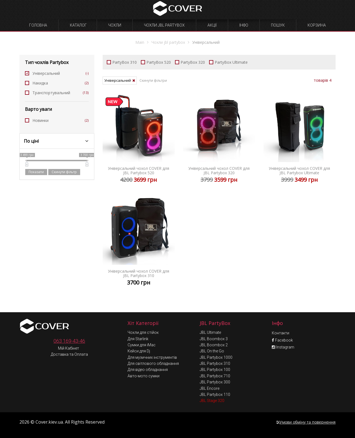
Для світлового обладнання (153, 363)
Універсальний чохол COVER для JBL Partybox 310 (139, 244)
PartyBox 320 (190, 62)
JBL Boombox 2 (214, 345)
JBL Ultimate (210, 332)
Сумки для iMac (142, 345)
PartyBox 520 (156, 62)
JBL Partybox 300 (215, 382)
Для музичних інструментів (152, 357)
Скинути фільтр (64, 172)
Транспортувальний (57, 92)
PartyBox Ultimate (228, 62)
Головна (38, 25)
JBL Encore (209, 388)
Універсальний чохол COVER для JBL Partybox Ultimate (299, 141)
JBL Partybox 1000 (216, 357)
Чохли (114, 25)
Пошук (278, 25)
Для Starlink (138, 339)
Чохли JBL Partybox (164, 25)
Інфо (243, 25)
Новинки (57, 120)
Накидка (57, 83)
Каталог (78, 25)
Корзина (317, 25)
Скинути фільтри (153, 80)
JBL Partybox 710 (215, 376)
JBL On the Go (212, 351)
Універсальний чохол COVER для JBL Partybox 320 (219, 141)
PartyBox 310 (122, 62)
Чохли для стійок (143, 332)
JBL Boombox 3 (214, 339)
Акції (212, 25)
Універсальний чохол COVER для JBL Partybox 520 (139, 141)
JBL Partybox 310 (215, 363)
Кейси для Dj (139, 351)
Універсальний (57, 73)
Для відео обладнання (148, 369)
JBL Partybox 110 (215, 394)
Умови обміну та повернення (306, 422)
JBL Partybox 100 (215, 369)
